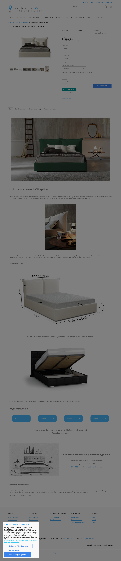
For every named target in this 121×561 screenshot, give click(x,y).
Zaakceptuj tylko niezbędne (18, 546)
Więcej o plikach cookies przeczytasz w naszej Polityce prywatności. (20, 541)
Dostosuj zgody (14, 550)
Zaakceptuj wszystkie (17, 555)
